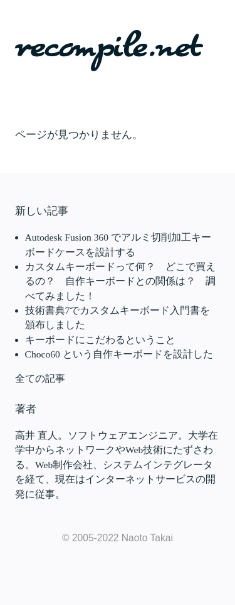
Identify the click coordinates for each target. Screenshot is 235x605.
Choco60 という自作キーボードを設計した (119, 354)
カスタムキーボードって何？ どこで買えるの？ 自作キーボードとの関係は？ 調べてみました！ (120, 281)
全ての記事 (40, 378)
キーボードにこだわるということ (100, 339)
